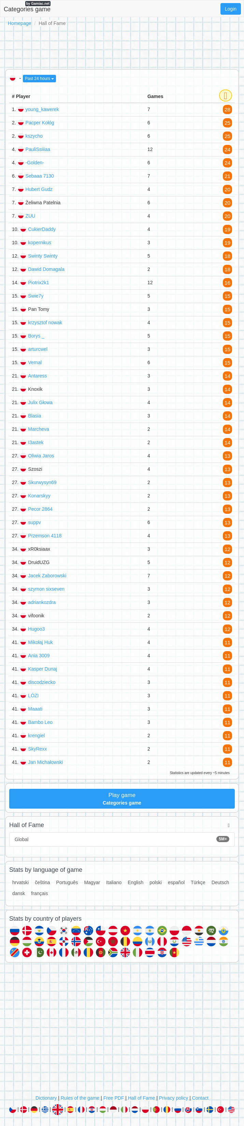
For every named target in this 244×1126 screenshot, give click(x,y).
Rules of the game (80, 1098)
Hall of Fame (141, 1098)
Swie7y (35, 296)
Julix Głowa (40, 402)
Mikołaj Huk (40, 642)
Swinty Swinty (42, 256)
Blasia (34, 415)
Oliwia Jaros (41, 455)
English (135, 882)
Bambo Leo (40, 722)
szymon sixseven (46, 589)
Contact (200, 1098)
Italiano (113, 882)
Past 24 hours (39, 78)
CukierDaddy (42, 229)
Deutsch (220, 882)
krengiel (36, 735)
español (176, 882)
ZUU (30, 216)
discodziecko (41, 682)
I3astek (35, 442)
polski (155, 882)
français (39, 893)
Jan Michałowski (45, 762)
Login (230, 9)
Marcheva (38, 429)
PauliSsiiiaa (38, 149)
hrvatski (20, 882)
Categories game (27, 7)
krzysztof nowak (45, 322)
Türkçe (198, 882)
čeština (42, 882)
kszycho (34, 136)
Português (67, 882)
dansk (18, 893)
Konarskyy (39, 495)
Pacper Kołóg (40, 122)
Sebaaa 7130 (40, 176)
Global (122, 839)
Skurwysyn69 (42, 482)
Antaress (37, 376)
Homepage (19, 23)
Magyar (92, 882)
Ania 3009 (38, 655)
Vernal (35, 362)
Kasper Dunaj (42, 669)
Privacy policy (173, 1098)
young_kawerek (42, 109)
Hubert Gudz (39, 189)
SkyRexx (37, 749)
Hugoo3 (36, 629)
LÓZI (33, 695)
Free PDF (113, 1098)
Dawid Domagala (46, 269)
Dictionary (46, 1098)
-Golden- (35, 162)
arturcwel (37, 349)
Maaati (35, 709)
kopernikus (39, 242)
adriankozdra (42, 602)
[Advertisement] (122, 46)
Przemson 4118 (44, 535)
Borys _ (36, 336)
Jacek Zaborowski (47, 575)
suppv (34, 522)
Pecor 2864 (40, 509)
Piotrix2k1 (38, 282)
